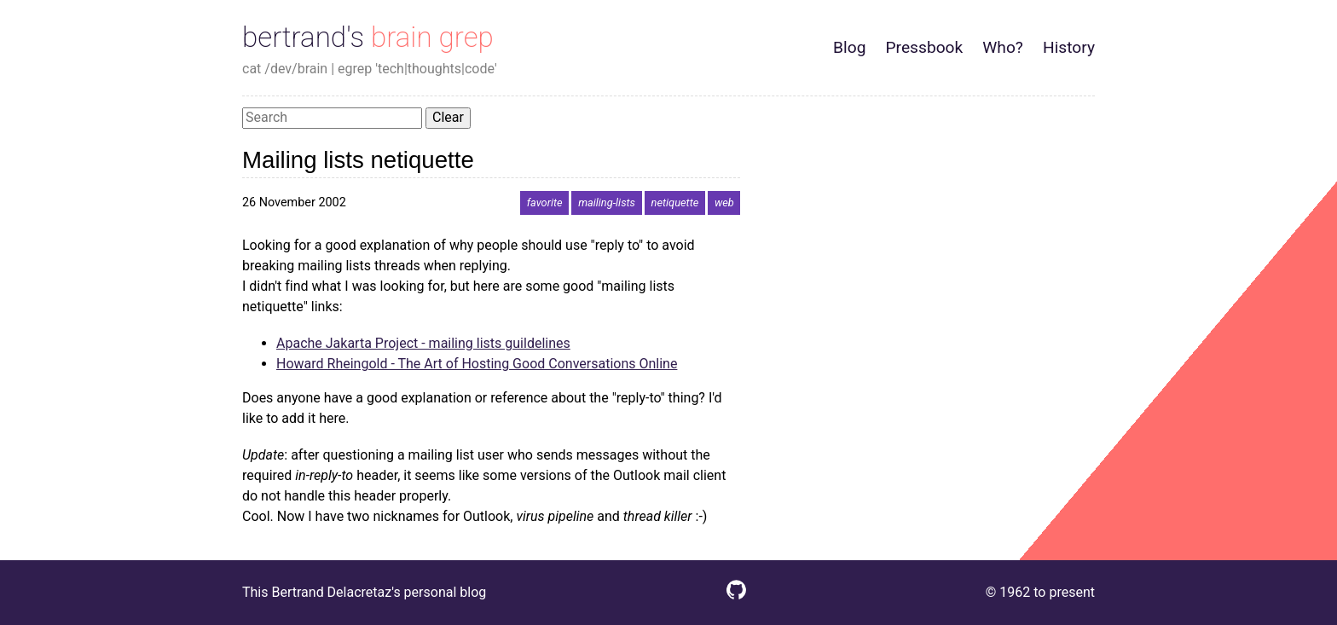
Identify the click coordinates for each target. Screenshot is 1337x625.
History (1069, 47)
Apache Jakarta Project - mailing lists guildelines (423, 343)
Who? (1002, 47)
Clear (448, 117)
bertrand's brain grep (368, 37)
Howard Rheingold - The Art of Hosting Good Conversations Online (476, 364)
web (724, 202)
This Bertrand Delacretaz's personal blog (364, 592)
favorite (545, 202)
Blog (849, 47)
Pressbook (924, 47)
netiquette (675, 202)
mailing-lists (606, 202)
